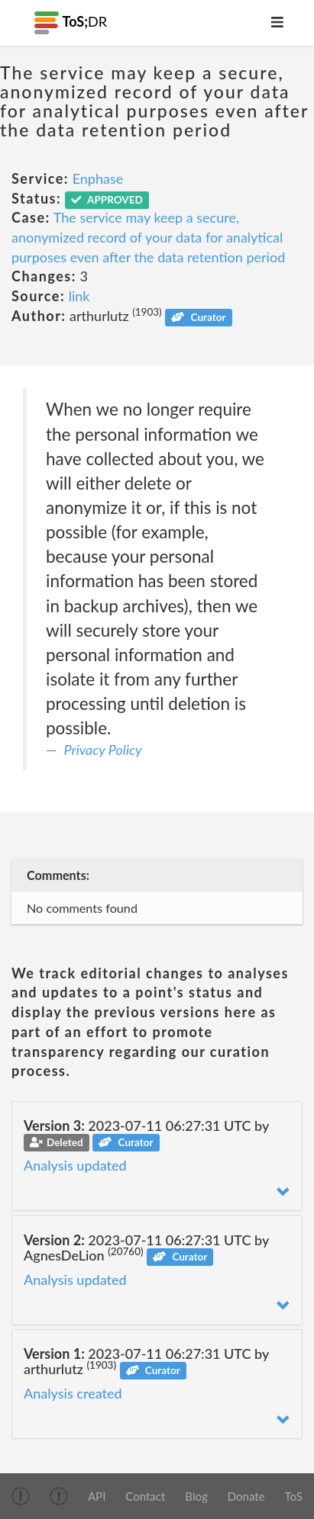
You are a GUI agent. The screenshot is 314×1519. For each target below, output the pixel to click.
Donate (246, 1496)
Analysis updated (75, 1165)
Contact (145, 1496)
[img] (20, 1496)
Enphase (98, 178)
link (79, 295)
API (96, 1496)
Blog (196, 1496)
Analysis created (73, 1393)
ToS (294, 1496)
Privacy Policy (103, 749)
